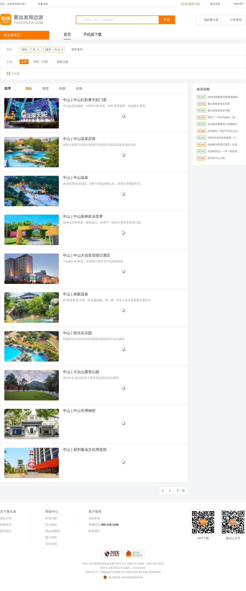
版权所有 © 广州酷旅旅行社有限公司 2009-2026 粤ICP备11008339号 (123, 572)
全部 (24, 61)
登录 (184, 3)
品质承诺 (94, 518)
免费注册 (194, 3)
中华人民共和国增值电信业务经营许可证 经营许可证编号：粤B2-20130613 (123, 563)
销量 (62, 88)
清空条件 (77, 49)
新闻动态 (5, 531)
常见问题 (51, 518)
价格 (79, 88)
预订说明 (51, 537)
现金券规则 (52, 531)
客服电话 (94, 524)
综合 (28, 88)
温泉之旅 (62, 61)
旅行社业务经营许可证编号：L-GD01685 (123, 568)
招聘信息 (5, 524)
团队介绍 (5, 518)
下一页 (180, 490)
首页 (67, 34)
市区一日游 (40, 61)
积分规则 (51, 524)
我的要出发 (209, 20)
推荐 (45, 88)
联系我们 (94, 531)
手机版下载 (92, 34)
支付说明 (51, 543)
